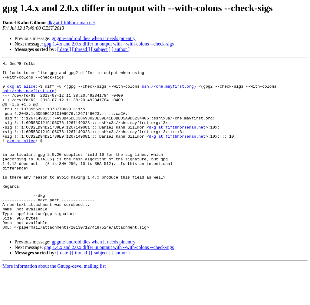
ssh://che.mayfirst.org (168, 91)
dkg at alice (21, 91)
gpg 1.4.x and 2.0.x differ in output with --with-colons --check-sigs (109, 43)
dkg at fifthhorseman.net (71, 22)
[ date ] (64, 49)
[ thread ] (81, 49)
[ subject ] (100, 49)
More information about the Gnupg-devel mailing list (54, 299)
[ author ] (121, 49)
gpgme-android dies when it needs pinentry (94, 38)
